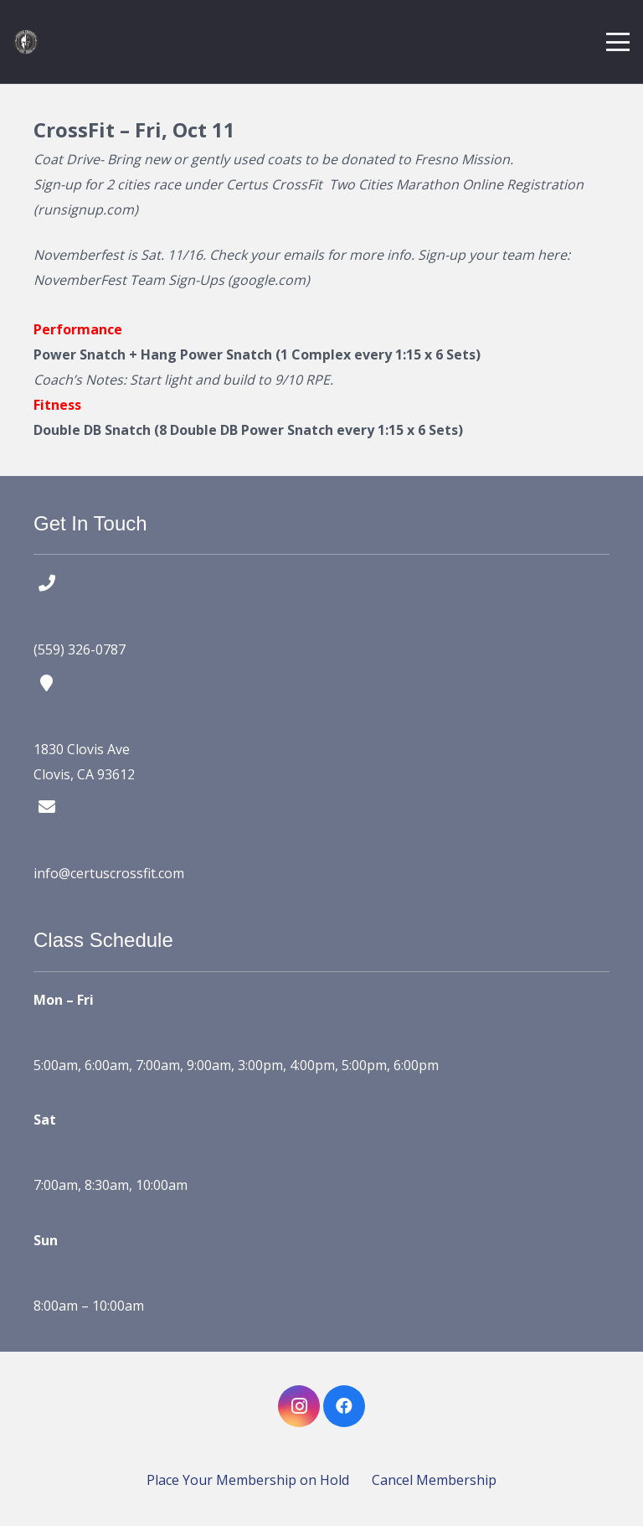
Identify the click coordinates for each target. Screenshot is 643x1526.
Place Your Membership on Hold (248, 1480)
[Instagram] (299, 1406)
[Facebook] (344, 1406)
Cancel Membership (434, 1480)
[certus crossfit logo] (26, 41)
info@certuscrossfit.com (108, 873)
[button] (617, 42)
